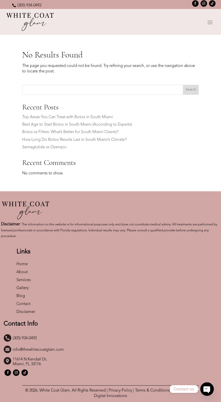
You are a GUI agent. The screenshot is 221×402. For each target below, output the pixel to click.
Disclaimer (25, 312)
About (22, 272)
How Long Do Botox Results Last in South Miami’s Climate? (74, 140)
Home (22, 264)
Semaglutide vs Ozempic (44, 147)
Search (191, 89)
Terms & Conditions (152, 391)
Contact (23, 304)
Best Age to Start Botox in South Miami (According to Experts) (77, 125)
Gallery (22, 288)
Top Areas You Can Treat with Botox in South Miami (67, 117)
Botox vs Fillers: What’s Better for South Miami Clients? (70, 132)
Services (24, 280)
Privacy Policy (120, 391)
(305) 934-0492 (29, 5)
